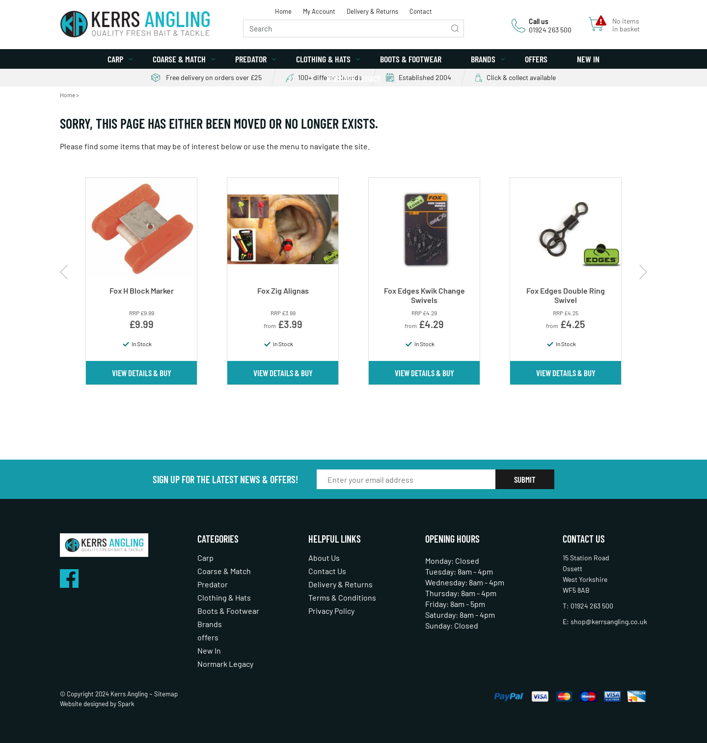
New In (588, 59)
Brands (483, 59)
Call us (538, 21)
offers (536, 59)
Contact (420, 11)
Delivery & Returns (372, 11)
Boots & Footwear (410, 59)
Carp (115, 59)
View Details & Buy (141, 373)
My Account (319, 11)
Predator (251, 59)
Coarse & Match (179, 59)
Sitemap (166, 694)
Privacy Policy (331, 610)
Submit (525, 479)
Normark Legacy (353, 78)
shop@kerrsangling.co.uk (609, 621)
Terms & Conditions (342, 597)
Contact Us (327, 571)
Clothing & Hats (323, 59)
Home (283, 11)
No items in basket (626, 25)
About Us (324, 557)
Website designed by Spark (97, 704)
